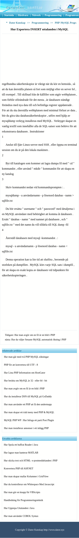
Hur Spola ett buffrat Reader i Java (21, 444)
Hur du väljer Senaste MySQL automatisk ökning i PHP (38, 339)
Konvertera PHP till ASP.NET (18, 468)
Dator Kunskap (17, 22)
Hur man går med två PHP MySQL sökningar (26, 357)
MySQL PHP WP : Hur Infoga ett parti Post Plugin (29, 420)
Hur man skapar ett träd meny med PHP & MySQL (29, 412)
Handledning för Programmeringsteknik (23, 500)
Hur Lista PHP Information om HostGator (24, 372)
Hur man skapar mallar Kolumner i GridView (26, 476)
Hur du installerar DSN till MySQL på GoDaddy (28, 396)
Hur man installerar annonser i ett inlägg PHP (26, 428)
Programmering (40, 22)
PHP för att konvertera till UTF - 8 (21, 364)
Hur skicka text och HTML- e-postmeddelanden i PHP (30, 460)
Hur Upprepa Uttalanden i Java (19, 508)
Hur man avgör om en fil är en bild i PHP (34, 335)
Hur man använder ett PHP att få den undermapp (28, 404)
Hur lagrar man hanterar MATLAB (21, 452)
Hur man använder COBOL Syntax (21, 516)
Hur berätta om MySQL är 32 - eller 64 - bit (25, 380)
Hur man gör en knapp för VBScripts (22, 492)
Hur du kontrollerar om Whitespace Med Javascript (29, 484)
